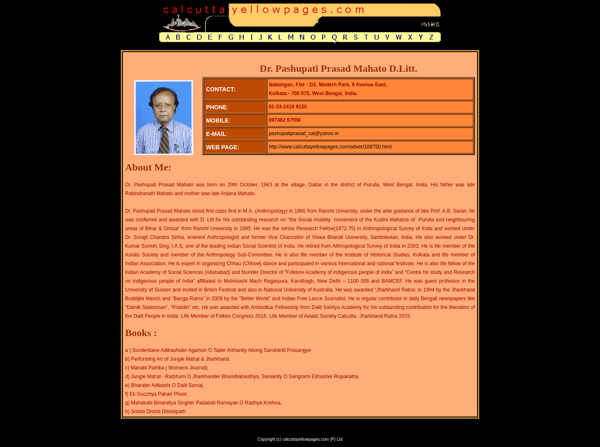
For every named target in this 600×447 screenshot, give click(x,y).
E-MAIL (358, 431)
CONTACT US (331, 431)
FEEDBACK (301, 431)
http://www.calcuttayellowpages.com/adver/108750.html (330, 147)
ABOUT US (246, 431)
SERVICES (272, 431)
